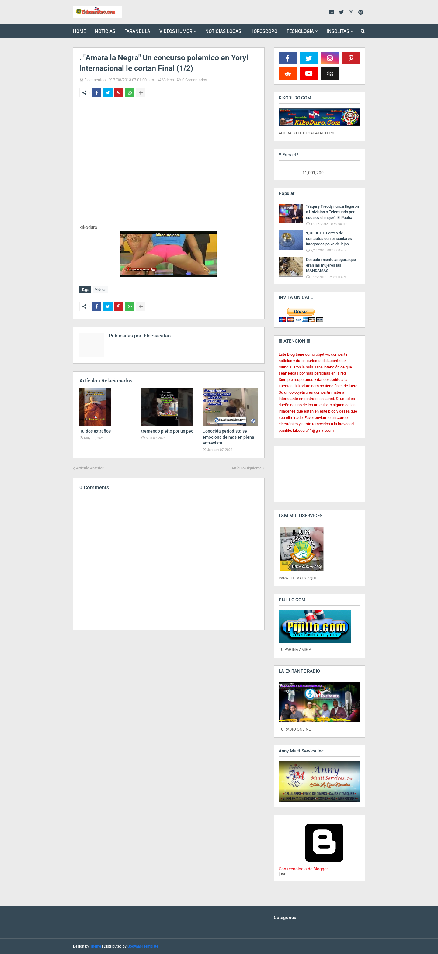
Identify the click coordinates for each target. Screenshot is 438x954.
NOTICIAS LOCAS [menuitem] (223, 31)
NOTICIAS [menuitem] (105, 31)
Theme (95, 946)
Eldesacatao (95, 80)
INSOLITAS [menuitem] (338, 31)
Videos (168, 80)
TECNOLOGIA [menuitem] (300, 31)
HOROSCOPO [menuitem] (263, 31)
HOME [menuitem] (79, 31)
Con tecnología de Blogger (324, 866)
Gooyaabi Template (142, 946)
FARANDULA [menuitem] (137, 31)
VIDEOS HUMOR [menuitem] (175, 31)
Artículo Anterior (89, 467)
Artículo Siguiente (246, 467)
